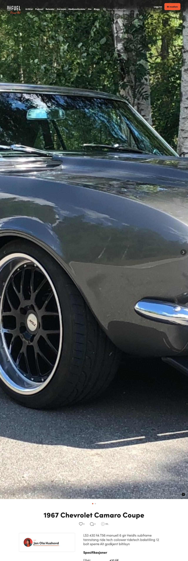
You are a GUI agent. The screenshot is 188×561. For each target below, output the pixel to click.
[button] (183, 252)
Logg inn (161, 9)
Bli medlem (175, 9)
